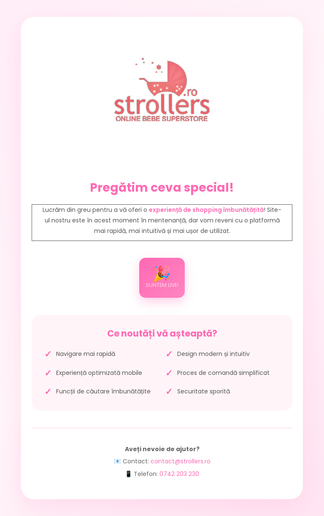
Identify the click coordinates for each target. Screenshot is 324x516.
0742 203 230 (179, 474)
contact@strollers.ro (181, 461)
